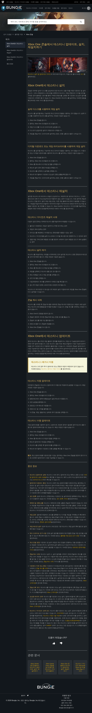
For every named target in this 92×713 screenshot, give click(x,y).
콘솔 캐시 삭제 (49, 561)
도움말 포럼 (55, 8)
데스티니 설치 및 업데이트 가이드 (39, 74)
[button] (54, 643)
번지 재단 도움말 (45, 2)
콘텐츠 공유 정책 (45, 522)
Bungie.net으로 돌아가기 (66, 708)
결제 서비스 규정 (66, 703)
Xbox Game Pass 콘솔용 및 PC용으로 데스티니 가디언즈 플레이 (50, 667)
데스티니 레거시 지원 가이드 (51, 369)
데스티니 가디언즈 (31, 8)
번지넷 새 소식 (38, 480)
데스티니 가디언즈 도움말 (22, 2)
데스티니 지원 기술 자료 (51, 615)
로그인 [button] (84, 8)
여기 (82, 74)
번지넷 (76, 2)
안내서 (71, 8)
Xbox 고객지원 (52, 592)
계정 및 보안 (55, 2)
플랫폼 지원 (19, 34)
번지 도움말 (9, 2)
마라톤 (41, 8)
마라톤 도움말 (34, 2)
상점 (88, 2)
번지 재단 (82, 2)
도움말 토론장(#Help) (72, 620)
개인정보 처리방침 (66, 700)
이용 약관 (66, 698)
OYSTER (60, 613)
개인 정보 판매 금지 (66, 705)
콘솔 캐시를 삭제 (42, 568)
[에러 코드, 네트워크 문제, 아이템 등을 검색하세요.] (46, 21)
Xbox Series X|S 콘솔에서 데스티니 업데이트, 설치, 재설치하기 (34, 667)
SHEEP (48, 625)
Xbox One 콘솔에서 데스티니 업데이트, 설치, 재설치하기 (65, 667)
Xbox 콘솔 (29, 34)
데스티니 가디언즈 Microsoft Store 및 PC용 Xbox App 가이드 (80, 667)
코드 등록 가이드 (62, 499)
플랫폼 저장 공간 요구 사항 (70, 536)
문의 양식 (64, 8)
